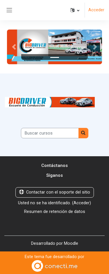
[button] (74, 10)
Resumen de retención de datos (54, 211)
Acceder (96, 9)
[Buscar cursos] (50, 133)
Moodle (71, 243)
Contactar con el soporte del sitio (54, 192)
